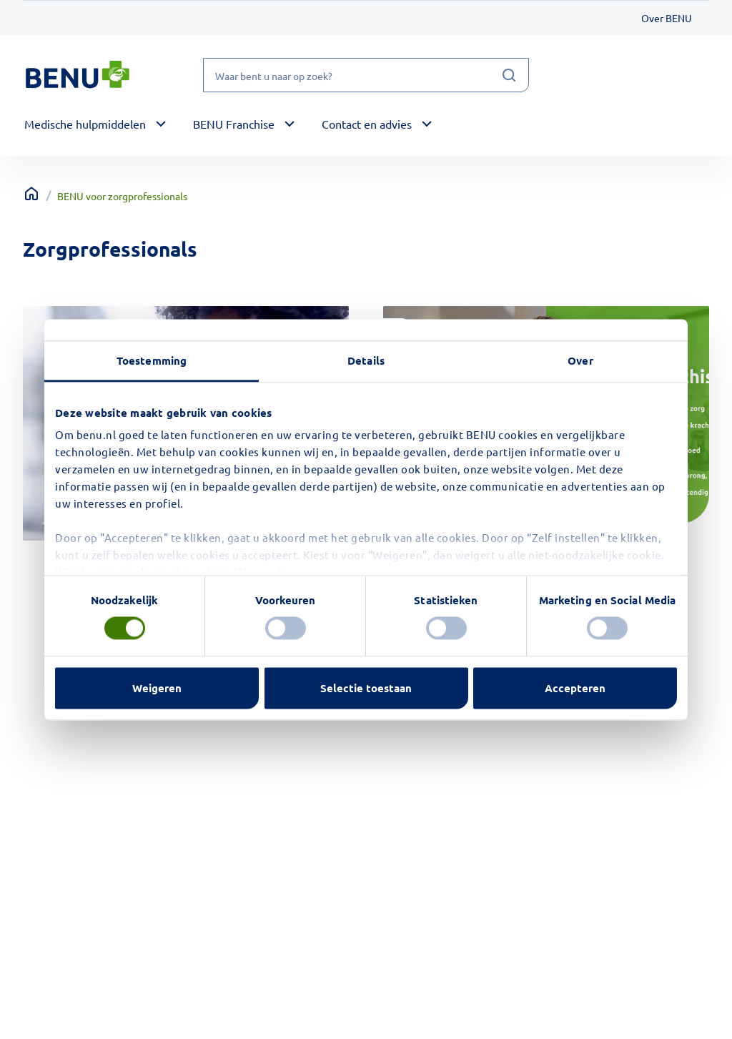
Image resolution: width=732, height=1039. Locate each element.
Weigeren (157, 688)
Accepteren (575, 688)
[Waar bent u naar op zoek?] (366, 75)
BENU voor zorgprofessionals (122, 195)
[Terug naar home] (31, 193)
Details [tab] (366, 360)
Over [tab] (580, 360)
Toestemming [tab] (152, 360)
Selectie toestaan (366, 688)
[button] (97, 124)
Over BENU (666, 17)
